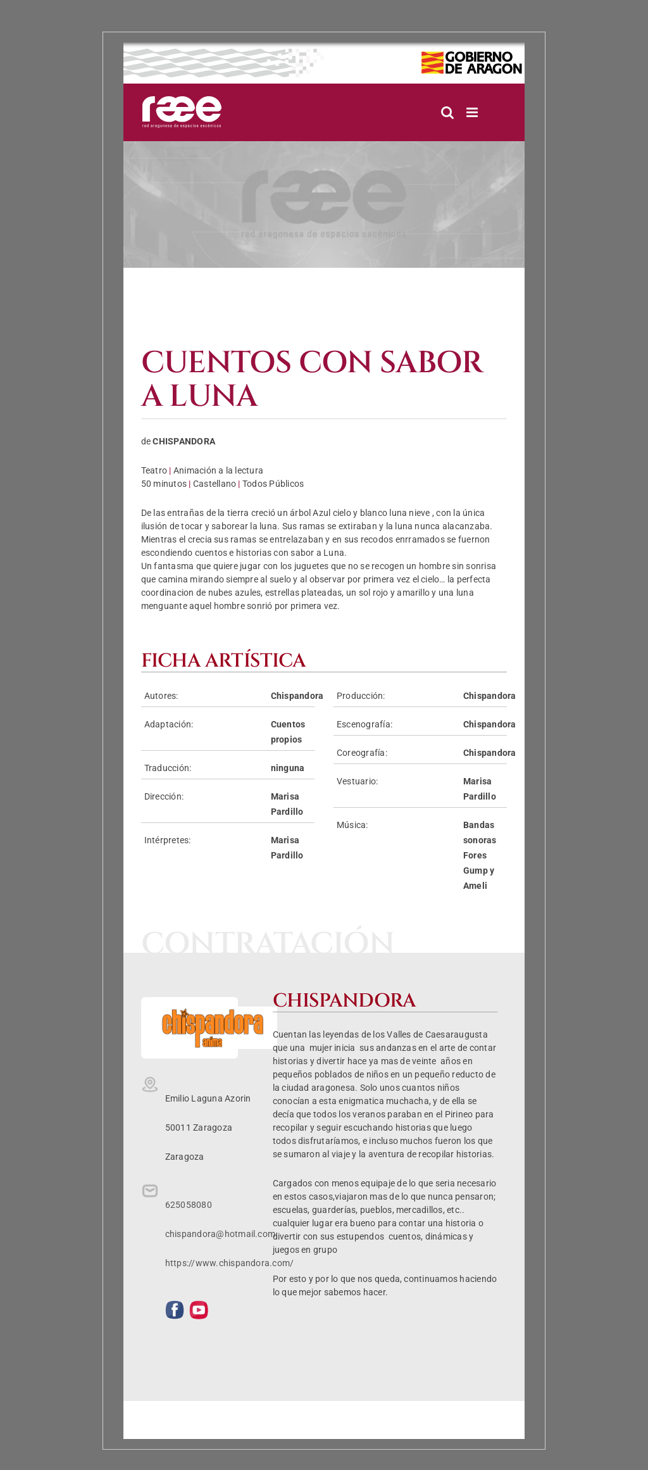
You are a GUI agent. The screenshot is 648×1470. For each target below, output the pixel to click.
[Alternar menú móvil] (473, 112)
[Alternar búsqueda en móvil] (447, 112)
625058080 (188, 1205)
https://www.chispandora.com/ (229, 1263)
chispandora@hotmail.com (220, 1234)
